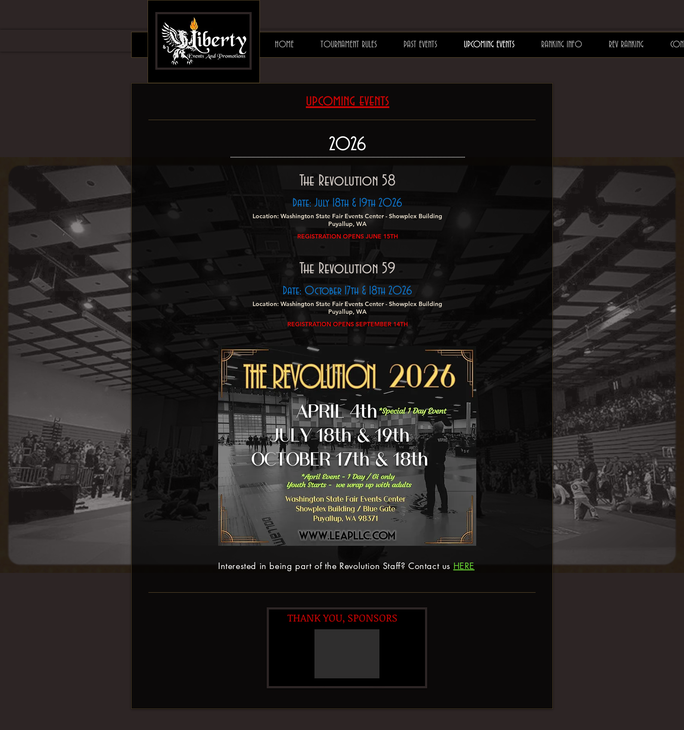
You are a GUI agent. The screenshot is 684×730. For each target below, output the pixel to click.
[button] (346, 653)
